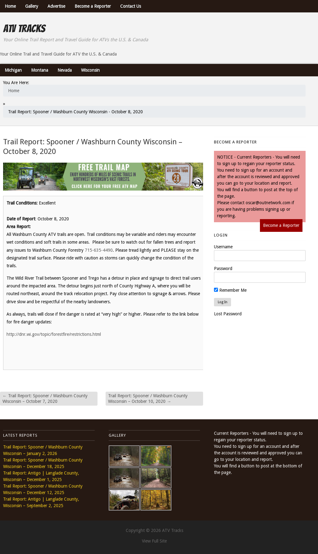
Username (223, 246)
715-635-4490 (99, 250)
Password (223, 268)
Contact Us (130, 6)
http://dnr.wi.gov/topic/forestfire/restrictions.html (54, 334)
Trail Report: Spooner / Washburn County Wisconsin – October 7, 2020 (45, 398)
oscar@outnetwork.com (268, 202)
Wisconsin (90, 70)
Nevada (64, 70)
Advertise (56, 6)
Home (10, 6)
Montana (39, 70)
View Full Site (154, 540)
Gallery (31, 6)
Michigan (13, 70)
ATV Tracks (24, 28)
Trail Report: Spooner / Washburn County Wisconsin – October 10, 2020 (148, 398)
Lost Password (228, 313)
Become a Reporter (93, 6)
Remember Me (230, 290)
